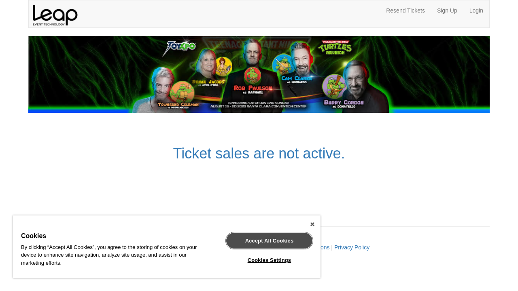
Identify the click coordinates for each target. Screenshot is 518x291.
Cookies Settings (263, 260)
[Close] (305, 224)
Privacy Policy (351, 247)
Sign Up (447, 10)
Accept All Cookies (263, 241)
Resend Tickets (405, 10)
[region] (163, 246)
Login (476, 10)
